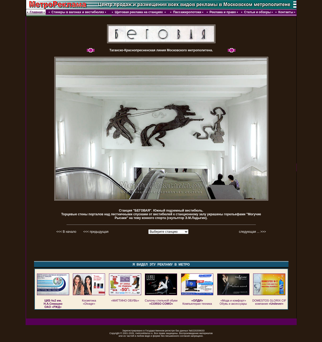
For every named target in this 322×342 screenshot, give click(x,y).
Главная (36, 12)
